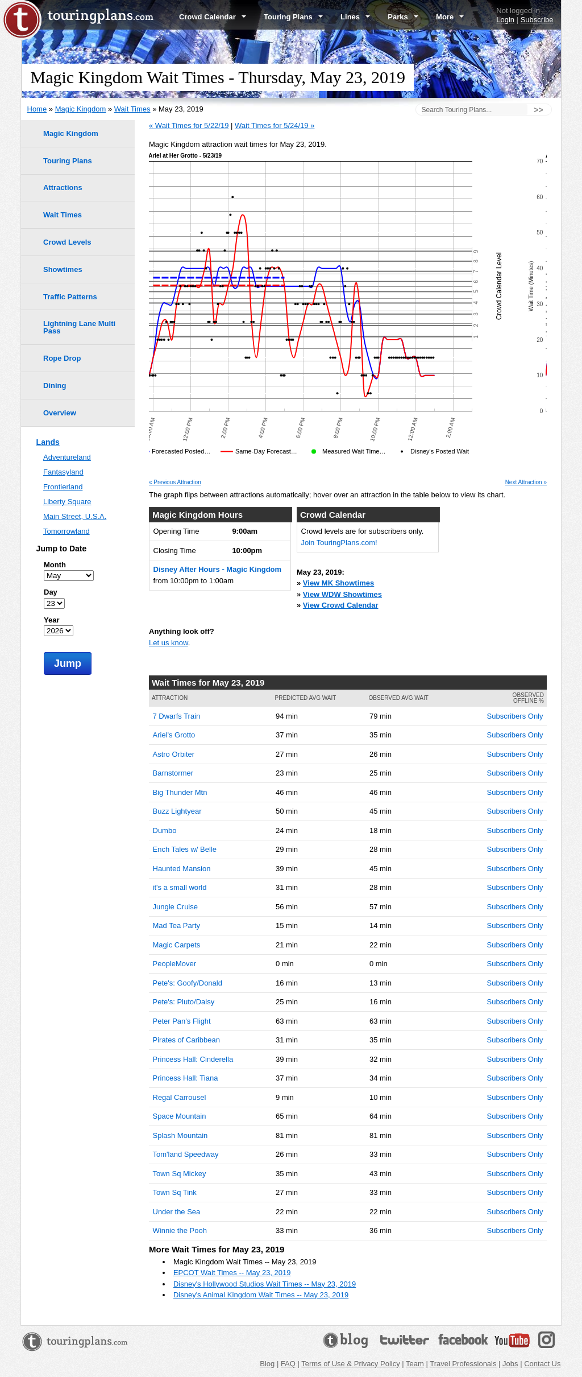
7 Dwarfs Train (177, 716)
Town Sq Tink (175, 1192)
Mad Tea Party (177, 925)
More (450, 17)
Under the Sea (177, 1211)
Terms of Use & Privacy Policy (350, 1363)
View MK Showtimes (338, 583)
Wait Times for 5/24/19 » (274, 125)
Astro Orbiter (174, 754)
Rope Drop (62, 358)
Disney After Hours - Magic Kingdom (217, 569)
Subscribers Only (515, 716)
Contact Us (542, 1363)
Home (37, 109)
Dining (54, 385)
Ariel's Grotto (174, 735)
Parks (403, 17)
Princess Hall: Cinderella (193, 1059)
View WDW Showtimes (342, 594)
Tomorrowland (66, 531)
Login (505, 19)
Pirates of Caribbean (187, 1040)
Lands (48, 442)
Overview (59, 413)
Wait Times (132, 109)
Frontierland (62, 487)
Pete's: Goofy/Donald (187, 983)
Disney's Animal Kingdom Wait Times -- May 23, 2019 (260, 1295)
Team (415, 1363)
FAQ (288, 1363)
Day (50, 592)
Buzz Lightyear (177, 811)
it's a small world (180, 887)
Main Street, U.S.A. (74, 516)
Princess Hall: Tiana (185, 1078)
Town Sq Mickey (179, 1173)
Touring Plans (293, 17)
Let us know (168, 642)
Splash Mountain (180, 1135)
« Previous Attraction (175, 482)
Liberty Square (67, 501)
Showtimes (62, 269)
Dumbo (165, 830)
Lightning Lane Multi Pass (79, 327)
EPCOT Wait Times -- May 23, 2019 (232, 1272)
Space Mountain (179, 1116)
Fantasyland (63, 472)
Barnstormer (173, 773)
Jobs (510, 1363)
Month (55, 564)
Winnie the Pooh (180, 1230)
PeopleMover (175, 963)
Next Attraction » (526, 482)
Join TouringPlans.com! (339, 542)
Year (51, 620)
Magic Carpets (177, 945)
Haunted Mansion (182, 868)
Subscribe (537, 19)
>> (538, 109)
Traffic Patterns (70, 296)
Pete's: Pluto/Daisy (184, 1001)
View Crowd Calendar (341, 605)
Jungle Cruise (175, 906)
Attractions (62, 187)
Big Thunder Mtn (180, 792)
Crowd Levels (67, 242)
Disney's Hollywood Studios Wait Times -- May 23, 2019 (264, 1284)
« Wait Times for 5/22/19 (188, 125)
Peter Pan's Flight (182, 1021)
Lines (355, 17)
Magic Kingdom (80, 109)
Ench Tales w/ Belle (185, 849)
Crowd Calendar (212, 17)
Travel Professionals (463, 1363)
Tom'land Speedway (186, 1154)
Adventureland (67, 457)
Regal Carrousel (179, 1097)
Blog (267, 1363)
